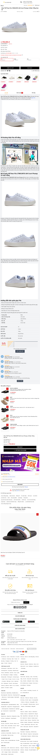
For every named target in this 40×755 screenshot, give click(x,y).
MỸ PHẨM (22, 674)
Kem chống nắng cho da (6, 503)
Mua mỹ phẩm (14, 497)
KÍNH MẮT (22, 654)
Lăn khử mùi (3, 497)
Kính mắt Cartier (17, 499)
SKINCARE (3, 690)
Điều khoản (12, 648)
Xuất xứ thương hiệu (6, 338)
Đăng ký (26, 486)
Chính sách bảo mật (20, 648)
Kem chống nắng (4, 495)
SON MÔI (22, 688)
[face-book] (15, 607)
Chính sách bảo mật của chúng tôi (26, 604)
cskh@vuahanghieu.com (11, 637)
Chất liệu (3, 335)
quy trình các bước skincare (6, 499)
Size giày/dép (4, 326)
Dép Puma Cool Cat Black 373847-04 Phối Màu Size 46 (13, 552)
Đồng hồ (18, 495)
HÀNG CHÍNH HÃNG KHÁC (25, 739)
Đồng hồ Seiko (21, 501)
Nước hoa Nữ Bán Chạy (11, 501)
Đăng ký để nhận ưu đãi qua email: (20, 599)
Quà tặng (20, 497)
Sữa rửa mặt (12, 495)
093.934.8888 (29, 1)
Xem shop (19, 484)
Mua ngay (29, 67)
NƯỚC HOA (3, 745)
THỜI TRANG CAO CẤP (5, 666)
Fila (2, 5)
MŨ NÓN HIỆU (3, 721)
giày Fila (33, 97)
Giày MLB (3, 501)
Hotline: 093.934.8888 (20, 450)
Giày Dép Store (6, 473)
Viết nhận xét (20, 351)
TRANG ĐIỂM (23, 695)
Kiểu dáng (3, 333)
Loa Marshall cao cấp (29, 501)
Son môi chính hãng (31, 499)
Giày (22, 11)
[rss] (25, 607)
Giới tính (3, 329)
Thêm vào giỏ (10, 67)
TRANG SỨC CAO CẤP (25, 729)
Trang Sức (25, 497)
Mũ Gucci (30, 495)
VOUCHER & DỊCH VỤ (5, 702)
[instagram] (17, 607)
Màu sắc (3, 331)
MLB (9, 497)
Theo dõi (36, 474)
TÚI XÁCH (3, 654)
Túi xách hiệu (23, 495)
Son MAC (35, 495)
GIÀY (21, 709)
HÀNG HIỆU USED (24, 671)
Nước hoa (24, 499)
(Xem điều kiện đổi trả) (11, 476)
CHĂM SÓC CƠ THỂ (5, 730)
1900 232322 (29, 2)
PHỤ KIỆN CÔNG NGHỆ (5, 738)
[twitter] (23, 607)
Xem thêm (19, 380)
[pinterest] (20, 607)
